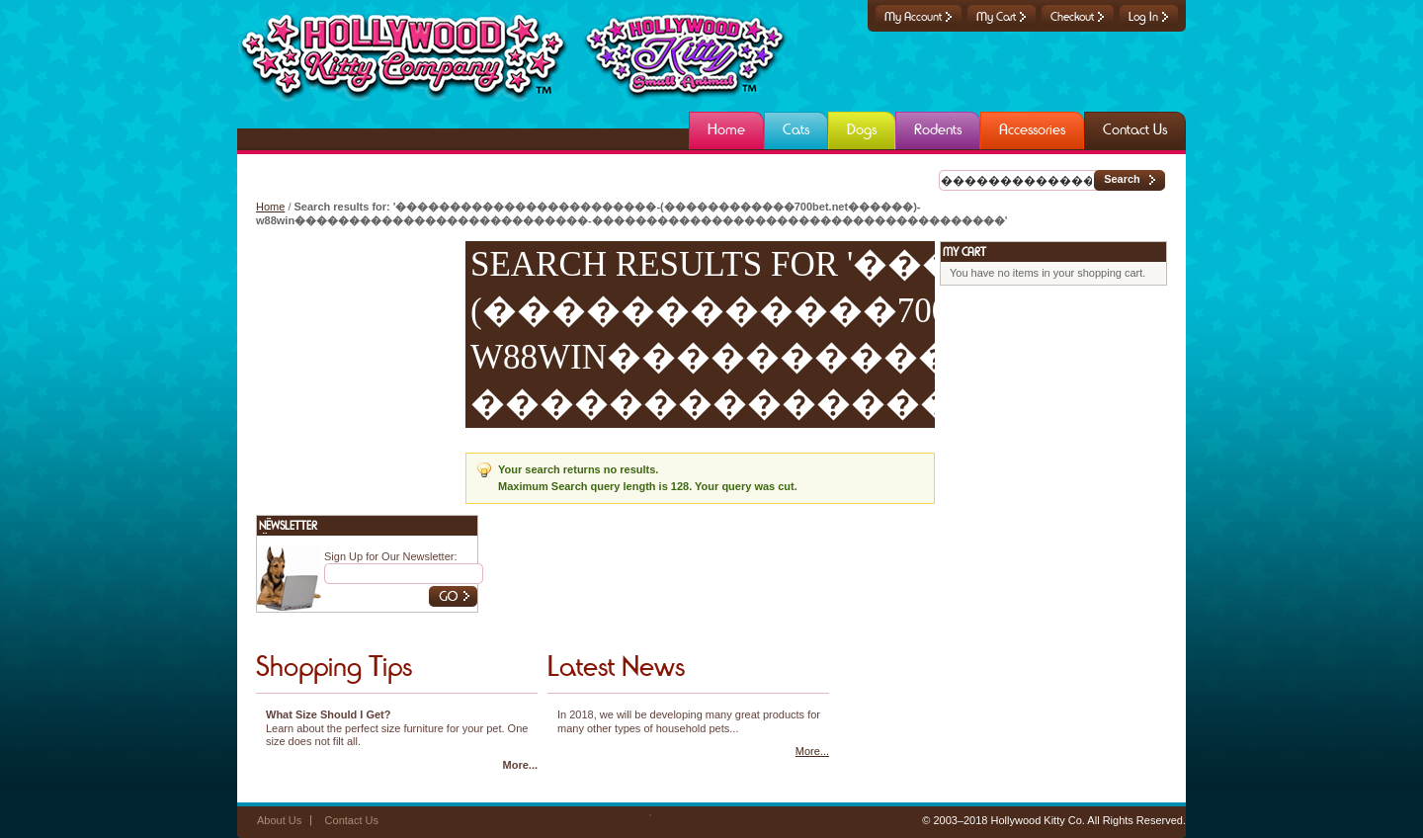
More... (520, 765)
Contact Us (351, 820)
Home (270, 206)
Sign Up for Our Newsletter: (391, 556)
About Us (279, 820)
